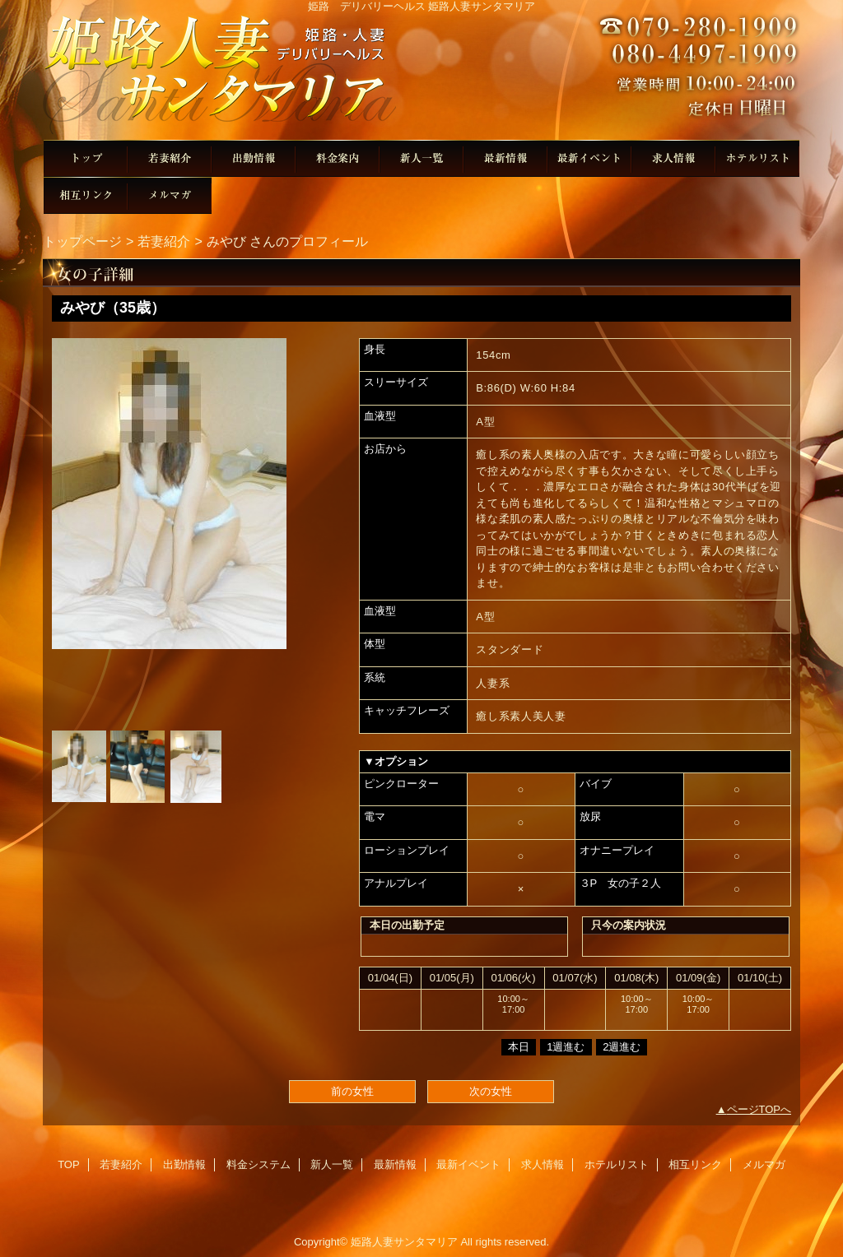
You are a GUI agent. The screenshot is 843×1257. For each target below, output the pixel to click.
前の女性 (352, 1091)
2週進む (621, 1047)
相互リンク (86, 195)
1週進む (566, 1047)
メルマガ (170, 195)
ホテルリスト (757, 158)
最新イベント (589, 158)
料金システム (338, 158)
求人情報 (673, 158)
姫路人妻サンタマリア (421, 76)
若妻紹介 (170, 158)
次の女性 (490, 1091)
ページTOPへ (759, 1109)
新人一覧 (421, 158)
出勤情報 (254, 158)
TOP (86, 158)
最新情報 (505, 158)
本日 (518, 1047)
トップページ (82, 241)
